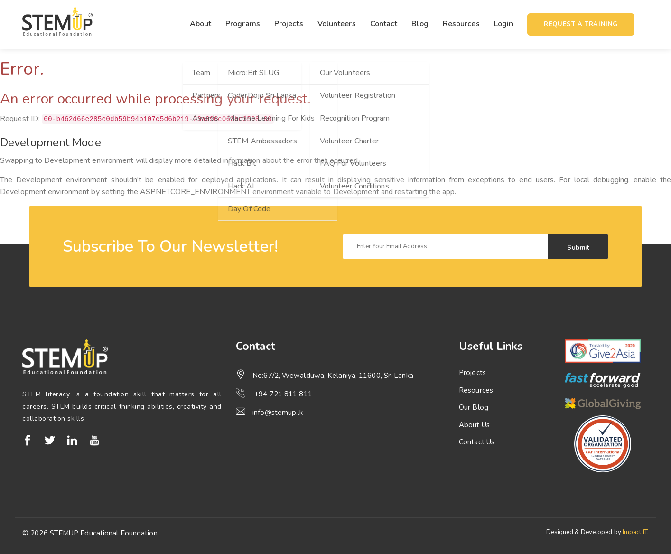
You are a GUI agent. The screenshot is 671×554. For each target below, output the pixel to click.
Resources (461, 24)
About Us (474, 425)
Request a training (581, 24)
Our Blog (473, 407)
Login (503, 24)
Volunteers (336, 24)
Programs (242, 24)
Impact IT (635, 532)
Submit (578, 248)
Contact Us (476, 442)
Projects (288, 24)
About (201, 24)
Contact (384, 24)
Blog (419, 24)
